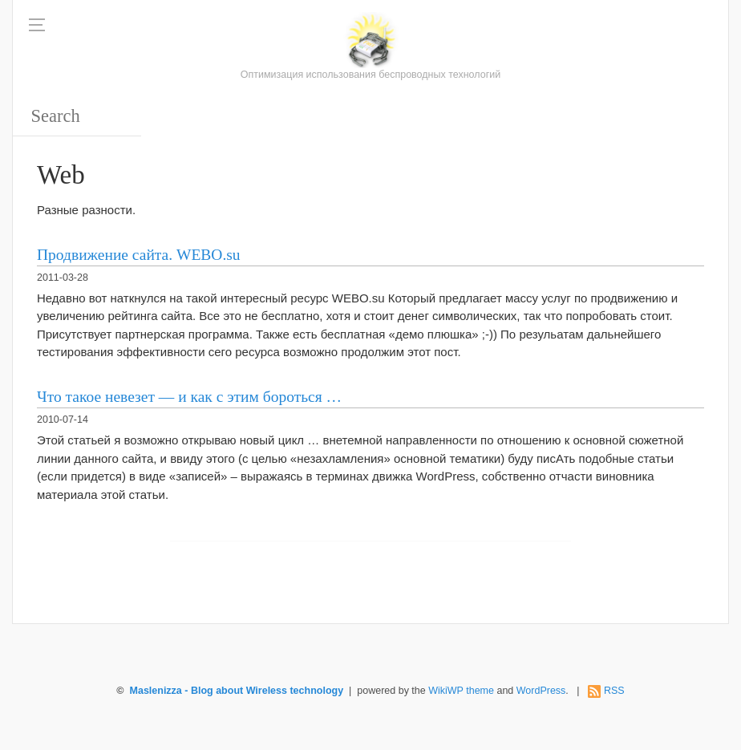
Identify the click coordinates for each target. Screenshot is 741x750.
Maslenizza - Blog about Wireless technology (237, 690)
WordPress (541, 690)
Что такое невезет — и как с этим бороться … (189, 396)
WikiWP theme (461, 690)
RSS (614, 690)
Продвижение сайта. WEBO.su (139, 254)
